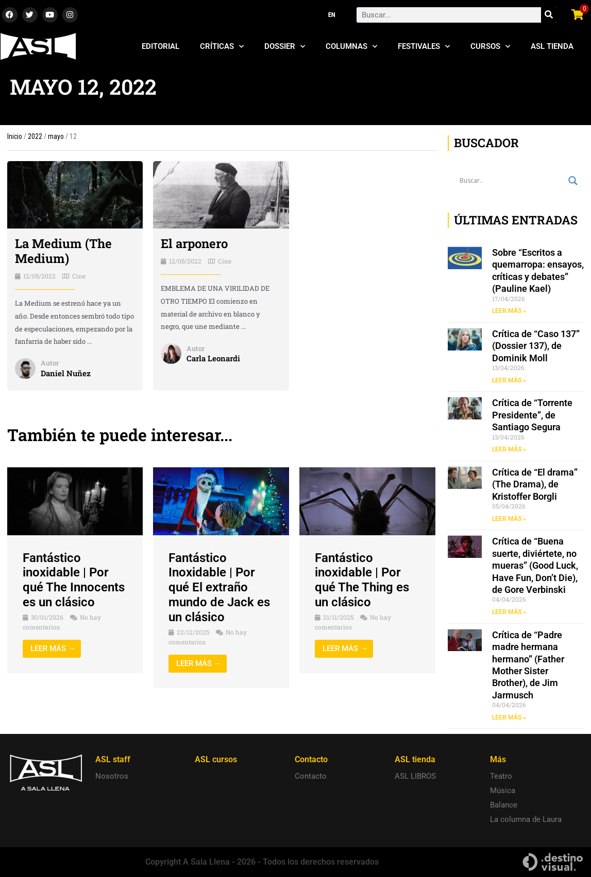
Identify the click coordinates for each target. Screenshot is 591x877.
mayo (56, 136)
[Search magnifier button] (573, 180)
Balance (503, 805)
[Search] (548, 15)
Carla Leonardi (213, 358)
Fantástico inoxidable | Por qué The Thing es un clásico (362, 580)
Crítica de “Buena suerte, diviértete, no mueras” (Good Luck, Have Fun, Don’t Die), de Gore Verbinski (535, 565)
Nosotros (111, 776)
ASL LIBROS (415, 776)
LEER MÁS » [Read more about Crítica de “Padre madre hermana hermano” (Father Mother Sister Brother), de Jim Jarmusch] (509, 717)
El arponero (194, 243)
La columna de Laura (526, 819)
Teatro (501, 776)
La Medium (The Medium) (63, 251)
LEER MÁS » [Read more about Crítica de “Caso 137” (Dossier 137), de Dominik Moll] (509, 380)
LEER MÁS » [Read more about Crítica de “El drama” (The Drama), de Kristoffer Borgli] (509, 518)
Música (502, 790)
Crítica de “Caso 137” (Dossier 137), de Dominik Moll (536, 345)
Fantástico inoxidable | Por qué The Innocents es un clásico (74, 580)
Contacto (311, 776)
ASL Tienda (552, 46)
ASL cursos (216, 759)
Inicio (14, 136)
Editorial (160, 46)
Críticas (222, 47)
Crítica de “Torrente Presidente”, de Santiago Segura (532, 414)
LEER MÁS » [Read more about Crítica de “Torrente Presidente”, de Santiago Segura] (509, 449)
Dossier (284, 47)
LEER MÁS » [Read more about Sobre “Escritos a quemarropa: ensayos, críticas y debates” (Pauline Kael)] (509, 310)
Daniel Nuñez (66, 373)
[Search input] (511, 180)
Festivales (424, 47)
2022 (35, 136)
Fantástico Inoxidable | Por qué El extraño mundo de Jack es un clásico (219, 587)
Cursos (490, 47)
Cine (79, 276)
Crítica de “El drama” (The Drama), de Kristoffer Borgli (535, 484)
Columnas (351, 47)
